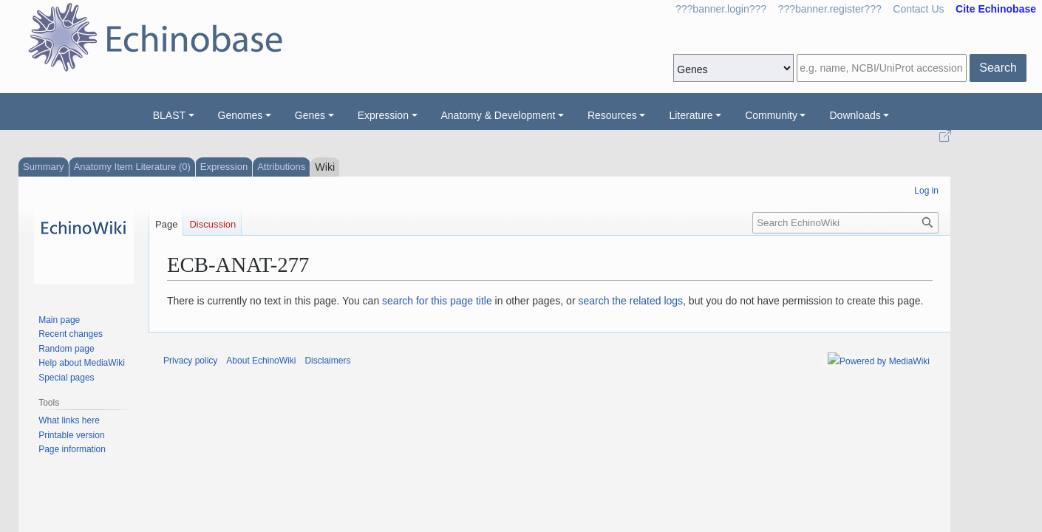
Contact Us (918, 9)
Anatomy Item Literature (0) (132, 166)
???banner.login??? (720, 9)
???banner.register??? (830, 9)
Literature (690, 115)
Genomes (240, 115)
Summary (43, 166)
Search (998, 67)
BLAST (169, 115)
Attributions (281, 166)
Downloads (854, 115)
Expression (383, 115)
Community (771, 115)
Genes (310, 115)
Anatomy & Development (498, 115)
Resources (612, 115)
